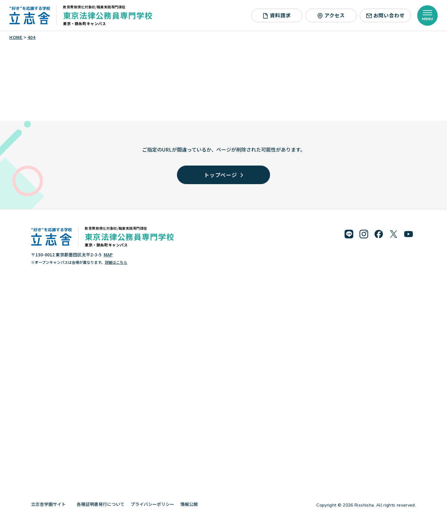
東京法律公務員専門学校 (108, 15)
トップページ (223, 175)
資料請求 (277, 15)
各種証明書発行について (100, 504)
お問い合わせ (385, 15)
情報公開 (191, 504)
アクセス (331, 15)
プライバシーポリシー (152, 504)
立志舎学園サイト (50, 504)
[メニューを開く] (427, 15)
